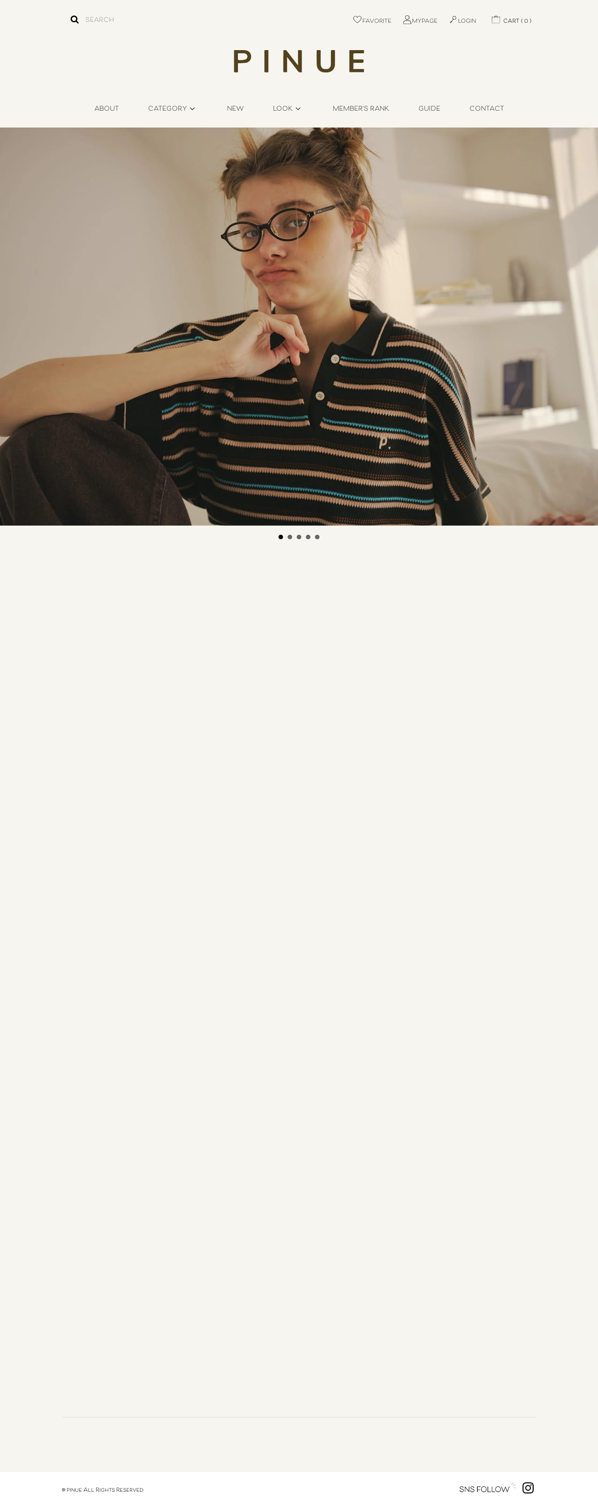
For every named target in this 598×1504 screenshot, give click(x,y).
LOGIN (462, 21)
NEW (235, 109)
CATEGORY (173, 109)
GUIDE (429, 109)
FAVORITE (372, 21)
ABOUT (106, 109)
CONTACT (486, 109)
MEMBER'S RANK (361, 109)
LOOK (288, 109)
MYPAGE (420, 21)
